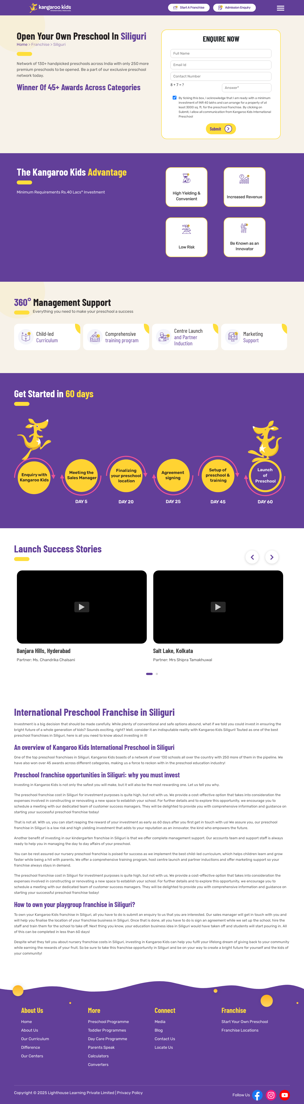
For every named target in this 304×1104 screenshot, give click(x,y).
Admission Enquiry (234, 7)
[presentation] (252, 557)
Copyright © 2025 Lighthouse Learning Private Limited (64, 1092)
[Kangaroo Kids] (50, 8)
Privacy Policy (130, 1092)
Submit (221, 129)
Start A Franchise (188, 8)
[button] (149, 674)
